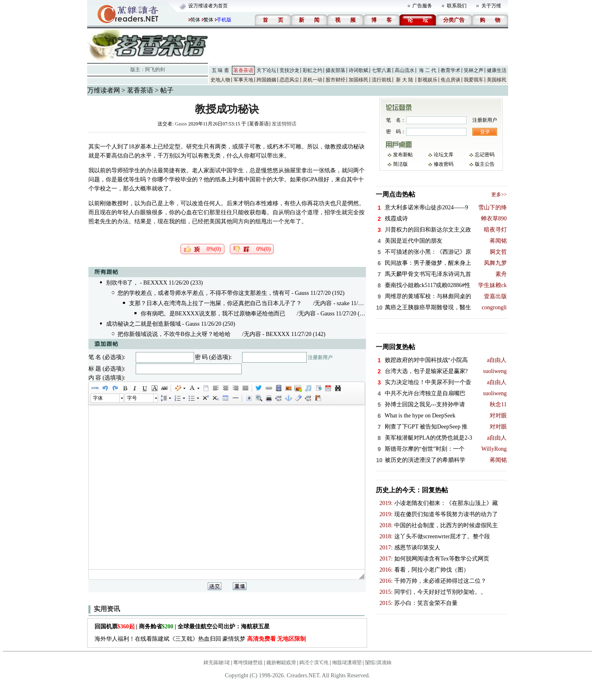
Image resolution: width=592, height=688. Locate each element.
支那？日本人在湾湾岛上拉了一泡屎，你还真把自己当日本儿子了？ (215, 303)
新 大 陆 (404, 80)
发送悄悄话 (284, 124)
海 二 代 (427, 70)
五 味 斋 (220, 70)
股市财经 (335, 80)
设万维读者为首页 (208, 6)
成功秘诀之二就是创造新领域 (143, 324)
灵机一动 (312, 80)
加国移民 (358, 80)
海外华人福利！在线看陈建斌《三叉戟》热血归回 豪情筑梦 (200, 639)
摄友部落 (335, 70)
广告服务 (422, 6)
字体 (98, 398)
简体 (195, 20)
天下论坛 (266, 70)
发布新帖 (403, 155)
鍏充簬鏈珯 (217, 662)
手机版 (224, 20)
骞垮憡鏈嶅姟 (248, 662)
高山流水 (404, 70)
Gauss (181, 124)
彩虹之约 (312, 70)
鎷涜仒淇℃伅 (313, 662)
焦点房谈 (450, 80)
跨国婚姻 (266, 80)
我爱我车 (473, 80)
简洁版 (400, 164)
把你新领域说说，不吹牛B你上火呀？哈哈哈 (174, 334)
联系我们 (457, 6)
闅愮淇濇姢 (378, 662)
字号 (132, 398)
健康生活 (496, 70)
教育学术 (450, 70)
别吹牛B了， (122, 283)
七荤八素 (381, 70)
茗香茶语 (243, 70)
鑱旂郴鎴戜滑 (281, 662)
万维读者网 (103, 90)
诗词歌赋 (358, 70)
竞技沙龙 (289, 70)
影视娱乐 (427, 80)
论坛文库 (443, 155)
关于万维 (491, 6)
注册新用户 (320, 357)
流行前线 (381, 80)
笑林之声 (473, 70)
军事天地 (243, 80)
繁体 (208, 20)
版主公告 (485, 164)
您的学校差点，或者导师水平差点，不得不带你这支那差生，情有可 (204, 293)
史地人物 (220, 80)
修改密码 (443, 164)
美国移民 (496, 80)
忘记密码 (485, 155)
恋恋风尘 (289, 80)
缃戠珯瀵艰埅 (347, 662)
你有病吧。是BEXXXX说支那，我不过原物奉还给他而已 (213, 313)
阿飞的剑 (155, 69)
